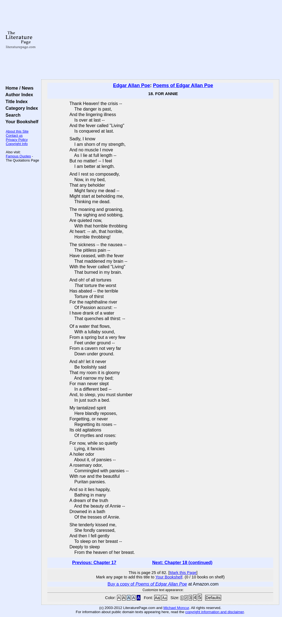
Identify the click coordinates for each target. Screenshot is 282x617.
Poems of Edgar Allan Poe (183, 85)
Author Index (18, 94)
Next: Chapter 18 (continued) (182, 562)
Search (11, 114)
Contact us (14, 135)
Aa (157, 597)
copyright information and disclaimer (214, 612)
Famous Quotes (18, 156)
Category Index (20, 108)
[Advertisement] (160, 40)
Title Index (15, 101)
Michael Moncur (176, 608)
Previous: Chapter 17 (94, 562)
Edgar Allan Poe (131, 85)
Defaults (213, 597)
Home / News (18, 87)
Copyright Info (17, 144)
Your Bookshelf (20, 121)
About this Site (17, 131)
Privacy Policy (17, 140)
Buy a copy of (147, 584)
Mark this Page (182, 572)
